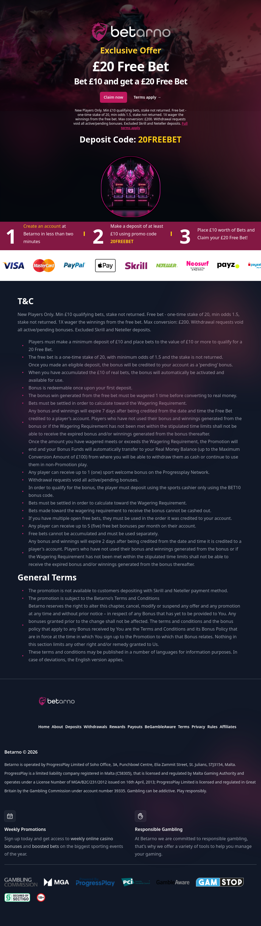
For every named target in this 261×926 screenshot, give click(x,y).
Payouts (135, 726)
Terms (184, 726)
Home (44, 726)
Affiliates (228, 726)
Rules (212, 726)
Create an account (42, 226)
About (57, 726)
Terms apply (147, 97)
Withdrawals (95, 726)
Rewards (117, 726)
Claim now (113, 97)
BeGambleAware (160, 726)
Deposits (73, 726)
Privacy (198, 726)
